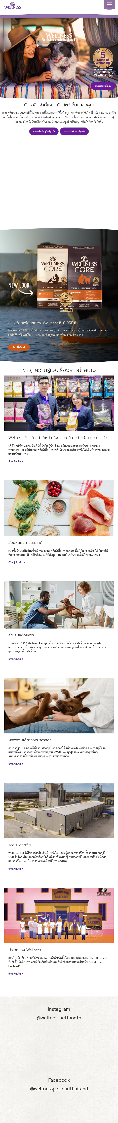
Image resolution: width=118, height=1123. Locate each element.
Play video (59, 176)
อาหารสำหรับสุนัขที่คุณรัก (44, 131)
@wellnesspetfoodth (59, 1017)
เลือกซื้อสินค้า (19, 347)
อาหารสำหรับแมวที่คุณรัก (74, 131)
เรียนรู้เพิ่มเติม (16, 562)
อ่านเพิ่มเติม (15, 461)
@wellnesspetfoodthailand (59, 1088)
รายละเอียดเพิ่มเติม (103, 86)
